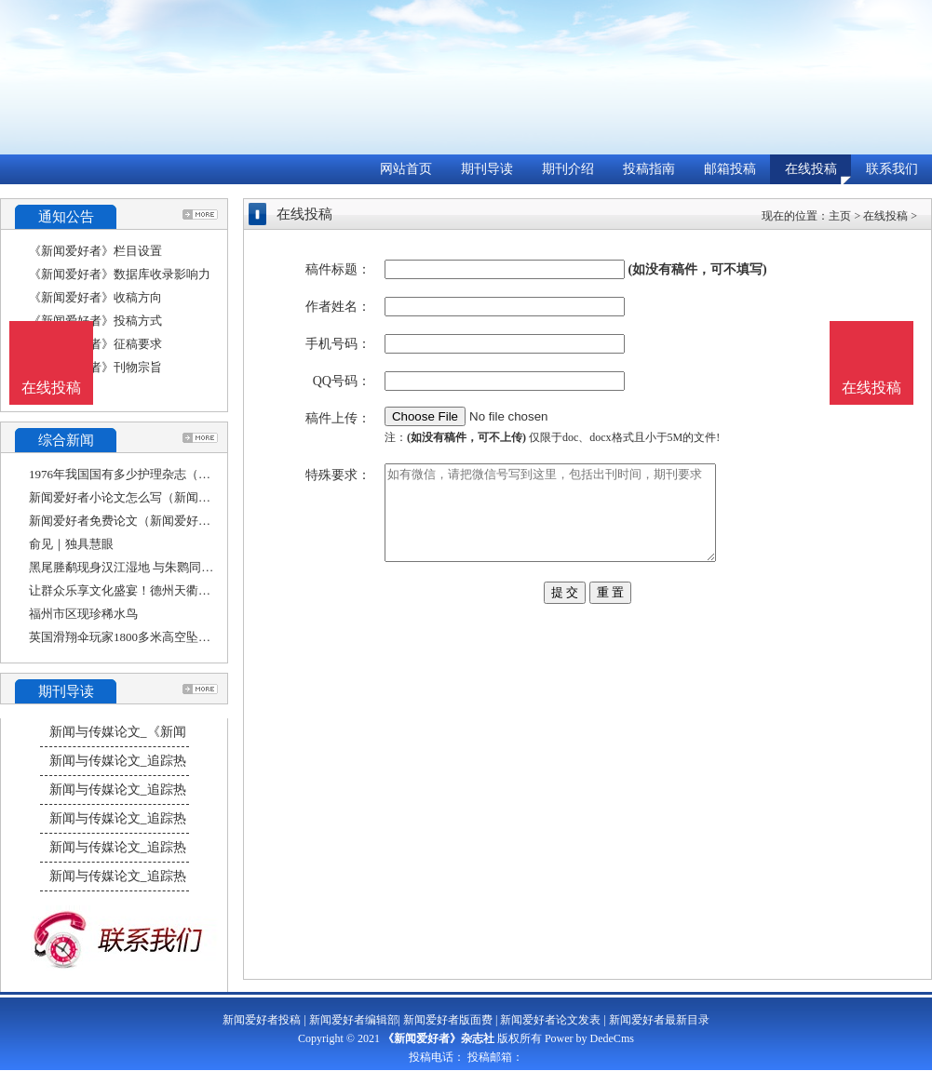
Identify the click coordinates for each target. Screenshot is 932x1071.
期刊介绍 (568, 169)
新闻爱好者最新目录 (659, 1019)
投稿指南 (649, 169)
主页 (840, 215)
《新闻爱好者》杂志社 (438, 1038)
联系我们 (892, 169)
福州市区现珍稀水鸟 (83, 614)
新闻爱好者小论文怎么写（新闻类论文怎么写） (156, 497)
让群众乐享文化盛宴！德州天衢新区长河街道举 (156, 590)
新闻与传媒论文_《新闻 (117, 732)
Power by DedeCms (589, 1038)
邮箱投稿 (730, 169)
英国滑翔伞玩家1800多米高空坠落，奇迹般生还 (156, 637)
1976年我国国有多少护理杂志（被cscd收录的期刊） (166, 474)
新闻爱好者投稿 (262, 1019)
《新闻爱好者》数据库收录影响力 (119, 274)
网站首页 (406, 169)
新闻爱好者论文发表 (550, 1019)
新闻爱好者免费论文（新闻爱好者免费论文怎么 (156, 521)
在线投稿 (811, 169)
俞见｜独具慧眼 (71, 544)
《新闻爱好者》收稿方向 (95, 297)
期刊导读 (487, 169)
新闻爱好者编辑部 (353, 1019)
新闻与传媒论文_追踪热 (117, 761)
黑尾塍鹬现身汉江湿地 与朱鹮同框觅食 (133, 567)
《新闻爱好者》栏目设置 (95, 251)
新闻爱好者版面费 (448, 1019)
